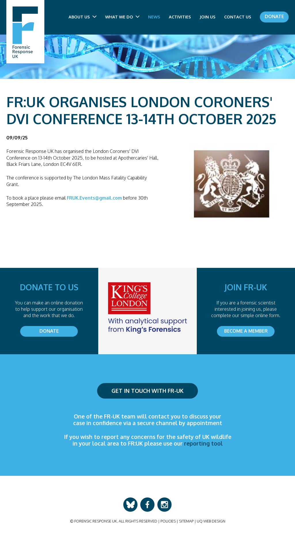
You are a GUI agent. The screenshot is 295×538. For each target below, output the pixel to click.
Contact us (237, 16)
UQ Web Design (211, 521)
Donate (274, 16)
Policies (168, 521)
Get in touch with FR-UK (147, 390)
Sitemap (186, 521)
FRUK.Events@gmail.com (94, 198)
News (154, 16)
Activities (180, 16)
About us (82, 16)
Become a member (246, 331)
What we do (122, 16)
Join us (207, 16)
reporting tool (203, 443)
